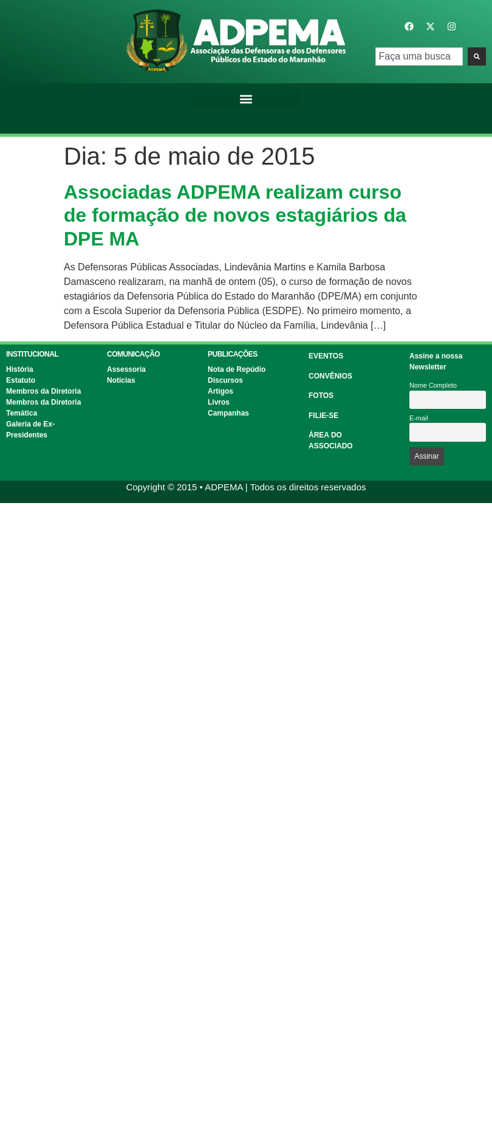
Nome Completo (433, 385)
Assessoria (126, 369)
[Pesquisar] (477, 56)
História (19, 369)
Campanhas (228, 413)
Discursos (225, 380)
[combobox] (419, 56)
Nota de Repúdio (236, 369)
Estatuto (20, 380)
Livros (219, 402)
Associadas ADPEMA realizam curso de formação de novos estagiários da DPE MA (235, 215)
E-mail (418, 418)
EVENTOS (326, 356)
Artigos (220, 391)
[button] (246, 99)
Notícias (121, 380)
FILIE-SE (323, 415)
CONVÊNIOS (330, 376)
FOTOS (321, 395)
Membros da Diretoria (43, 391)
